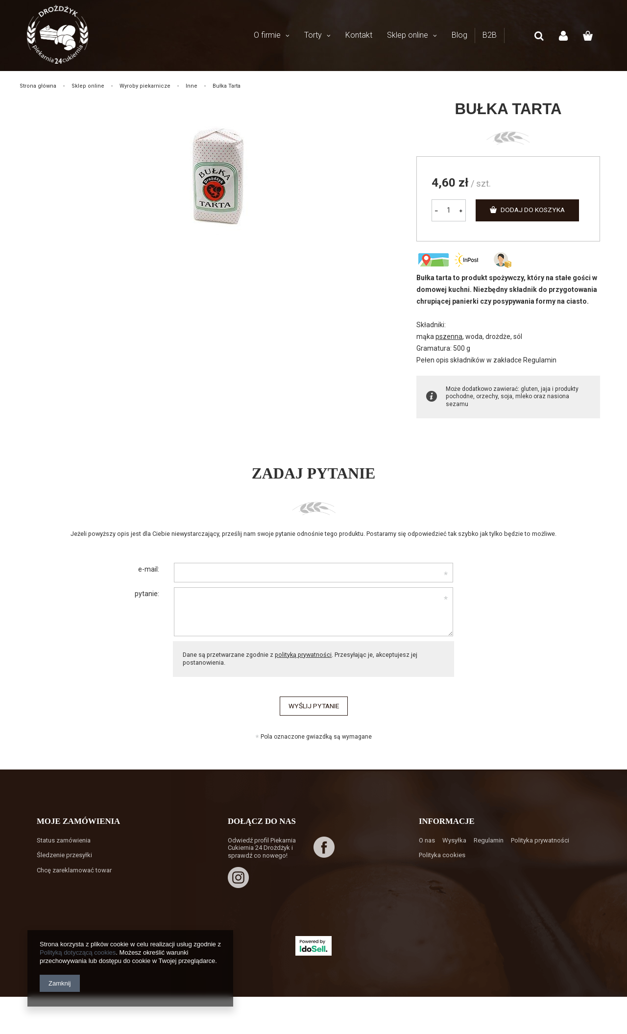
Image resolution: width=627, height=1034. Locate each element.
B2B (489, 35)
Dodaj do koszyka (534, 210)
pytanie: (147, 594)
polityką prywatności (303, 654)
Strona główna (38, 86)
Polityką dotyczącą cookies (78, 952)
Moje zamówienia (78, 826)
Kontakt (358, 35)
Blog (459, 35)
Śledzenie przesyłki (64, 860)
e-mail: (148, 569)
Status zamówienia (64, 845)
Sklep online (407, 35)
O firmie (267, 35)
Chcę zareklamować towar (74, 875)
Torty (313, 35)
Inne (191, 86)
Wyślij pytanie (313, 706)
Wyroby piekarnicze (145, 86)
